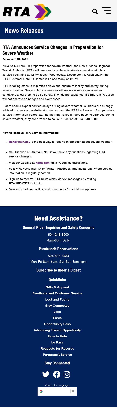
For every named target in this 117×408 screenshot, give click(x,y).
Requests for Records (57, 348)
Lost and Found (57, 299)
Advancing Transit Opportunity (57, 330)
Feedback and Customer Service (57, 293)
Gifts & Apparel (57, 287)
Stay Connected (57, 305)
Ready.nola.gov (19, 141)
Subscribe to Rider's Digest (59, 269)
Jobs (57, 311)
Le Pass (57, 342)
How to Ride (57, 336)
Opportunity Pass (57, 324)
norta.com (42, 162)
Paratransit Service (57, 354)
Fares (57, 318)
